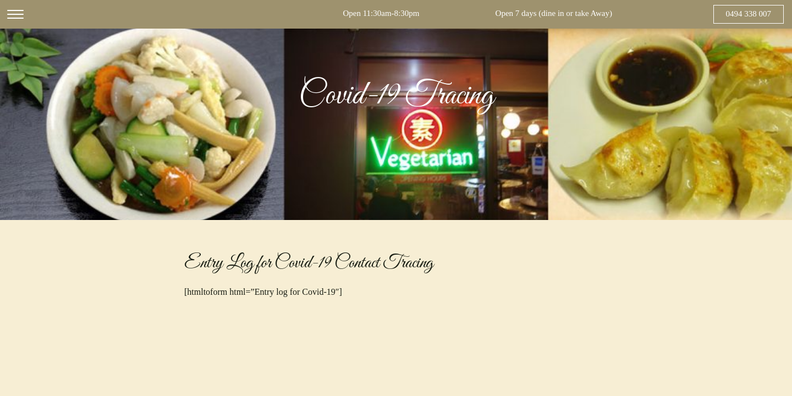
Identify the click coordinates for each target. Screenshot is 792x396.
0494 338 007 (749, 13)
